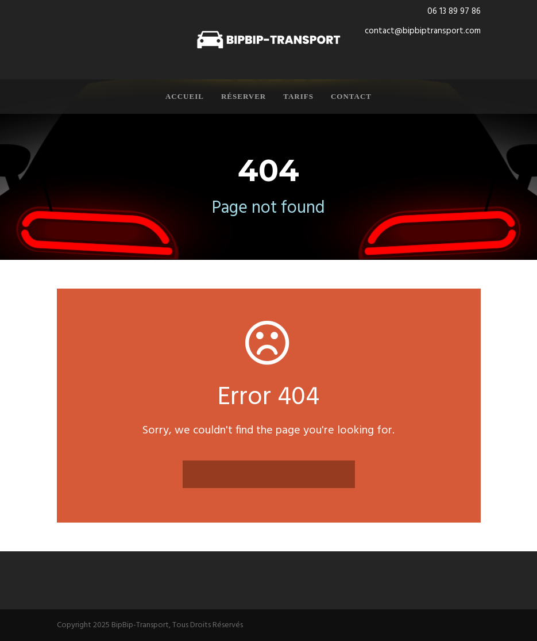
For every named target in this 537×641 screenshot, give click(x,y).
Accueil (184, 96)
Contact (351, 96)
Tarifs (298, 96)
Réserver (243, 96)
